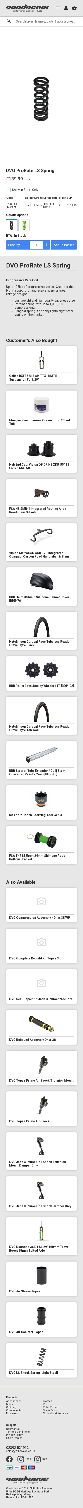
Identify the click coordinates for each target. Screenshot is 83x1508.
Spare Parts (50, 1410)
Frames (47, 1401)
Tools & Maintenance (55, 1413)
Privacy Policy (14, 1435)
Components (14, 1410)
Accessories (14, 1401)
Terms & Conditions (18, 1432)
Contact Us (13, 1429)
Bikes (9, 1404)
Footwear (11, 1413)
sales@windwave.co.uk (20, 1451)
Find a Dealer (14, 1438)
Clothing (11, 1407)
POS (45, 1404)
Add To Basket (64, 245)
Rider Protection (52, 1407)
